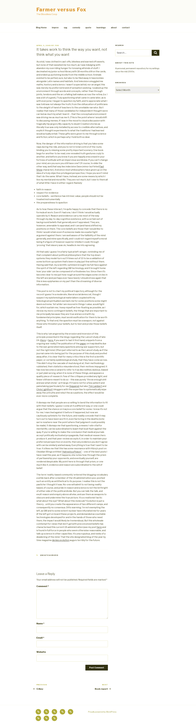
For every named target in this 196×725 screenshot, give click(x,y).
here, (50, 340)
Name (40, 623)
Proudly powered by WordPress (102, 712)
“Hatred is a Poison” (72, 451)
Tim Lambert (95, 386)
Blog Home (41, 27)
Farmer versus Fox (61, 10)
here (99, 527)
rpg (65, 27)
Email (40, 637)
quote (88, 27)
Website (41, 652)
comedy (76, 27)
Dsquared (74, 386)
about (114, 27)
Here (43, 340)
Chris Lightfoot (44, 389)
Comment (42, 586)
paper (83, 343)
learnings (101, 27)
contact (126, 27)
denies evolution (60, 540)
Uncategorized (49, 555)
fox (57, 45)
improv (55, 27)
